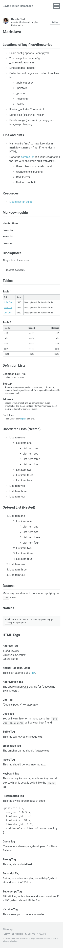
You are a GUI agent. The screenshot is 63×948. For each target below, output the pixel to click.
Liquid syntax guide (20, 201)
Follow (55, 22)
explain (23, 419)
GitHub (30, 934)
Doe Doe (7, 313)
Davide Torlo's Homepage (18, 6)
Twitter (17, 934)
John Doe (8, 302)
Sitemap (8, 929)
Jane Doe (8, 307)
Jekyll (32, 938)
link (33, 672)
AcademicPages (44, 938)
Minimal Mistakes (10, 941)
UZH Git (42, 934)
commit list (27, 157)
